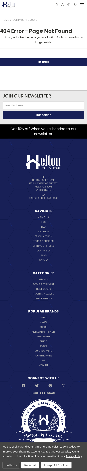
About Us (43, 217)
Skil (43, 360)
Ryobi (43, 346)
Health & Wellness (43, 293)
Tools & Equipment (43, 284)
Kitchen (43, 279)
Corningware (43, 355)
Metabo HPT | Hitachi (43, 331)
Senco (43, 341)
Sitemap (43, 260)
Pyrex (43, 317)
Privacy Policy (43, 236)
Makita (43, 322)
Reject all (30, 465)
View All (43, 365)
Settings (11, 465)
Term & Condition (43, 241)
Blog (44, 255)
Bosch (43, 327)
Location (43, 231)
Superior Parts (43, 350)
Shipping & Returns (44, 245)
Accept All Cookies (56, 465)
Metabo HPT (43, 336)
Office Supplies (43, 298)
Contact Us (43, 250)
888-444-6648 (43, 393)
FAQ (43, 222)
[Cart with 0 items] (75, 4)
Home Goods (43, 288)
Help (43, 226)
